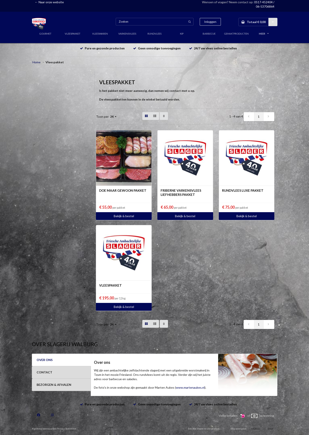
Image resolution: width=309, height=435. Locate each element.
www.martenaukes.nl (190, 387)
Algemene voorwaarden (44, 428)
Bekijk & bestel (124, 216)
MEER (263, 33)
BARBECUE (209, 33)
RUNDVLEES (154, 33)
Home (36, 62)
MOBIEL (255, 428)
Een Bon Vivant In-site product (203, 428)
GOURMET (45, 33)
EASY (270, 428)
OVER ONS (45, 360)
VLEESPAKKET (72, 33)
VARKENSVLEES (127, 33)
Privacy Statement (66, 428)
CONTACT (44, 372)
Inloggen (210, 22)
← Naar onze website (49, 2)
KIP (181, 33)
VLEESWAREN (100, 33)
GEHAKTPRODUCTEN (236, 33)
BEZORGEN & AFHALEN (54, 384)
